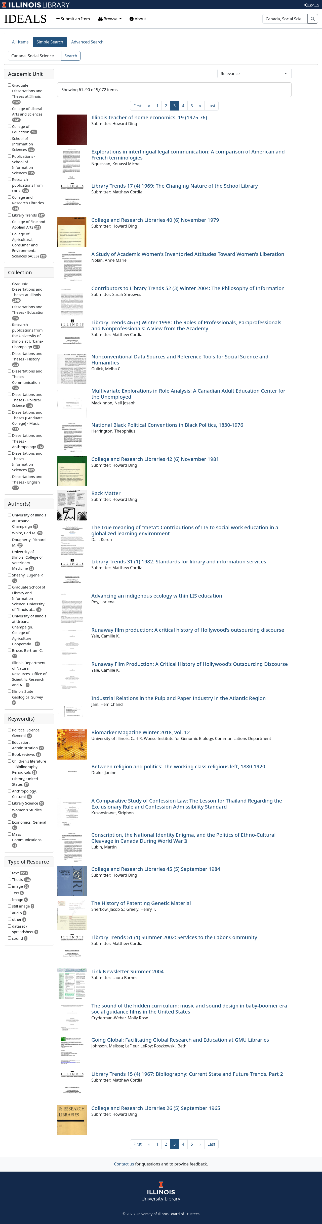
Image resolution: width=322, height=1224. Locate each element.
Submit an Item (73, 19)
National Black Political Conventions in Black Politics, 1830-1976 (167, 424)
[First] (137, 106)
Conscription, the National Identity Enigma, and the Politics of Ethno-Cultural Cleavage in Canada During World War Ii (183, 837)
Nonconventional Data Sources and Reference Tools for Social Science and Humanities (179, 359)
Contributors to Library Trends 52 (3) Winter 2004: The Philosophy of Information (188, 288)
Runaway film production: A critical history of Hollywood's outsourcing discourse (187, 629)
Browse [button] (108, 19)
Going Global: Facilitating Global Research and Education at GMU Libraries (180, 1039)
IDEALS (25, 18)
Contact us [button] (124, 1164)
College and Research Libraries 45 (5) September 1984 (155, 869)
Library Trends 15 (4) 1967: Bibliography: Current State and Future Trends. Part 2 (187, 1074)
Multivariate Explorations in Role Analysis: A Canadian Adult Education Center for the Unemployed (188, 393)
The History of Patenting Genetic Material (141, 903)
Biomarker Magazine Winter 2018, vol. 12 (140, 732)
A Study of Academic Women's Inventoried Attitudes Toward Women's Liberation (187, 254)
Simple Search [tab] (50, 42)
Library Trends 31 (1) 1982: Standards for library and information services (178, 561)
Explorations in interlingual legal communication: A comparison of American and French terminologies (188, 154)
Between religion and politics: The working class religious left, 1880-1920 (178, 766)
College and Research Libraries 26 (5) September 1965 (155, 1108)
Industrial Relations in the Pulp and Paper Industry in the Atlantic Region (178, 698)
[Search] (285, 19)
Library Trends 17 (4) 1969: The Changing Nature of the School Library (174, 185)
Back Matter (105, 493)
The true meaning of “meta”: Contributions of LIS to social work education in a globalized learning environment (184, 530)
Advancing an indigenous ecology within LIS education (156, 595)
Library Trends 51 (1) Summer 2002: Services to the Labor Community (174, 937)
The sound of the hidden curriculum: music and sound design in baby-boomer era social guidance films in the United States (189, 1008)
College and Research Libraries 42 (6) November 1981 (155, 459)
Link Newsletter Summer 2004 (127, 971)
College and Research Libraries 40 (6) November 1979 (155, 220)
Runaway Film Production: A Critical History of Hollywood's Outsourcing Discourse (189, 664)
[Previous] (149, 106)
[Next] (200, 106)
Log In (311, 5)
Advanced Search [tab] (87, 42)
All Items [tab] (20, 42)
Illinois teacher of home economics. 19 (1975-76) (149, 117)
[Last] (211, 106)
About (138, 19)
